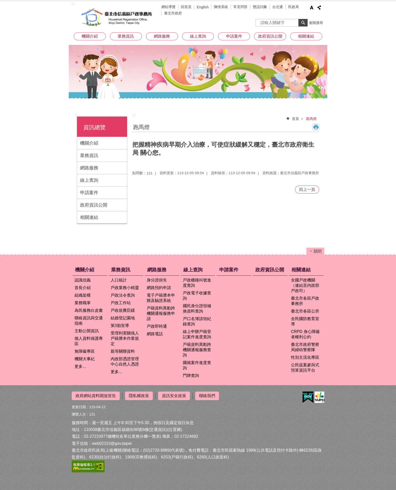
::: (73, 3)
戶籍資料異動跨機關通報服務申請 (161, 313)
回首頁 (186, 7)
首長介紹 (83, 288)
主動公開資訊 (87, 331)
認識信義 (83, 280)
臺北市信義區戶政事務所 (117, 17)
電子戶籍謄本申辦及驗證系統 (161, 298)
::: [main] (134, 115)
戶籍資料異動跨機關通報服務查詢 (197, 349)
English (203, 7)
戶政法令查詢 (123, 295)
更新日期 (79, 407)
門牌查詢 (191, 375)
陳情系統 (221, 7)
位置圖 (175, 429)
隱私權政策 (139, 396)
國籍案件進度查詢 (197, 365)
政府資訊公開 (270, 36)
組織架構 (83, 295)
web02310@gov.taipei (112, 443)
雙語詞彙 (260, 7)
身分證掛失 (157, 280)
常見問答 (240, 7)
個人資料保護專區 (89, 341)
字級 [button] (311, 7)
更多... (80, 366)
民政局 (293, 7)
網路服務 (162, 36)
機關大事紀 (85, 359)
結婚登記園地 (123, 318)
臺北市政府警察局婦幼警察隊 (305, 347)
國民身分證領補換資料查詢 (197, 308)
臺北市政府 (173, 13)
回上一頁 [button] (307, 189)
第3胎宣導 (120, 325)
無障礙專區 (85, 351)
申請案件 (234, 36)
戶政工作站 (121, 303)
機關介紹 (90, 36)
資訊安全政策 (174, 396)
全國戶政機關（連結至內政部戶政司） (305, 285)
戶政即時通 (157, 326)
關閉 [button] (318, 251)
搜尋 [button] (303, 23)
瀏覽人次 (79, 414)
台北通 (277, 7)
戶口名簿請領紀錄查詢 (197, 321)
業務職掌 (83, 303)
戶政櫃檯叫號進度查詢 (197, 283)
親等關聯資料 (123, 351)
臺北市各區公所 (305, 311)
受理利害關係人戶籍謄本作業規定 (125, 338)
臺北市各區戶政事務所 (305, 301)
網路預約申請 (159, 288)
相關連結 (306, 36)
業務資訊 (126, 36)
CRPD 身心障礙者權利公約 (305, 334)
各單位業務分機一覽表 (139, 436)
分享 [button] (319, 7)
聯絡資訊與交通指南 (89, 320)
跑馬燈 (311, 119)
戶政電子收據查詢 (197, 295)
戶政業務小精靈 (125, 288)
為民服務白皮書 (89, 310)
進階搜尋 (316, 23)
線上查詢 (198, 36)
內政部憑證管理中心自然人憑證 (125, 361)
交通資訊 (158, 429)
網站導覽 (168, 7)
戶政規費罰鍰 (123, 310)
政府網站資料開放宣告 (96, 396)
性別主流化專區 (305, 357)
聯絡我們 (207, 396)
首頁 (295, 119)
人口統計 (119, 280)
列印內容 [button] (316, 127)
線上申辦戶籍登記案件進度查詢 (197, 334)
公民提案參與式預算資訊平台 (305, 367)
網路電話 (155, 334)
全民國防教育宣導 (305, 321)
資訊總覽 (94, 127)
